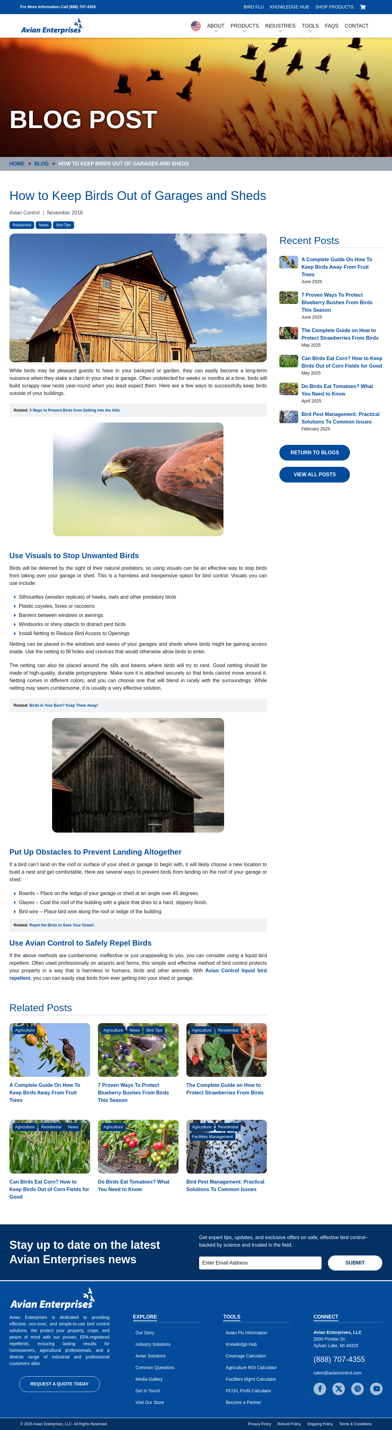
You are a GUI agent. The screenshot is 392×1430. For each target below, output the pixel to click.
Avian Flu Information (246, 1332)
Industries (280, 26)
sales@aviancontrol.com (338, 1372)
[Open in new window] (75, 410)
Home (16, 163)
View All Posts (315, 474)
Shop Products (334, 6)
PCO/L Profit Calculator (248, 1390)
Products (245, 26)
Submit (355, 1262)
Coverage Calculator (246, 1355)
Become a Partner (243, 1402)
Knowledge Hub (289, 6)
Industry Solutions (153, 1344)
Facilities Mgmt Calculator (251, 1379)
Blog (41, 163)
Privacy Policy (259, 1424)
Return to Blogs (315, 452)
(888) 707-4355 (339, 1359)
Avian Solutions (151, 1355)
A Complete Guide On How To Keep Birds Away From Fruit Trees (44, 1092)
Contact (356, 26)
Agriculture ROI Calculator (251, 1367)
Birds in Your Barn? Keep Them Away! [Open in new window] (64, 705)
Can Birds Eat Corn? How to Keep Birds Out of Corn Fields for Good (49, 1189)
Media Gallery (149, 1379)
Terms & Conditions (355, 1424)
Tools (310, 26)
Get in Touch (148, 1390)
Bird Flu (254, 6)
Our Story (145, 1332)
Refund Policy (289, 1424)
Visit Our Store (150, 1402)
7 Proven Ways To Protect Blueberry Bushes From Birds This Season (133, 1092)
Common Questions (155, 1367)
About (215, 26)
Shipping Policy (320, 1424)
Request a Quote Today (59, 1383)
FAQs (332, 26)
